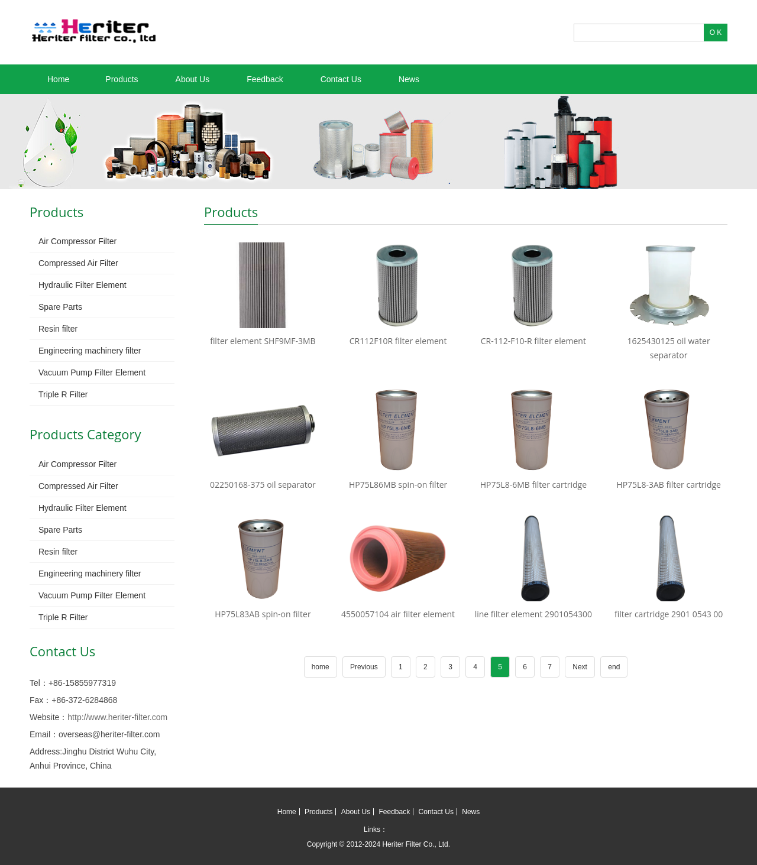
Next (579, 667)
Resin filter (57, 328)
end (614, 667)
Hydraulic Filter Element (82, 285)
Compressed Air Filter (78, 263)
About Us (193, 79)
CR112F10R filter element (398, 340)
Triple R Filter (63, 394)
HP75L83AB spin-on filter (262, 614)
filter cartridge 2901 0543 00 (668, 614)
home (320, 667)
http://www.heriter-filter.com (117, 717)
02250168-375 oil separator (263, 484)
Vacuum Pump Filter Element (91, 372)
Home (58, 79)
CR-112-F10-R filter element (533, 340)
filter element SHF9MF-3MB (262, 340)
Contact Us (341, 79)
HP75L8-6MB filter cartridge (533, 484)
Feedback (265, 79)
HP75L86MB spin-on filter (398, 484)
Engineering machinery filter (89, 350)
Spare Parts (60, 307)
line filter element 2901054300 (533, 614)
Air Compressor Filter (77, 241)
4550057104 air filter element (398, 614)
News (409, 79)
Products (121, 79)
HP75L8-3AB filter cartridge (668, 484)
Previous (364, 667)
